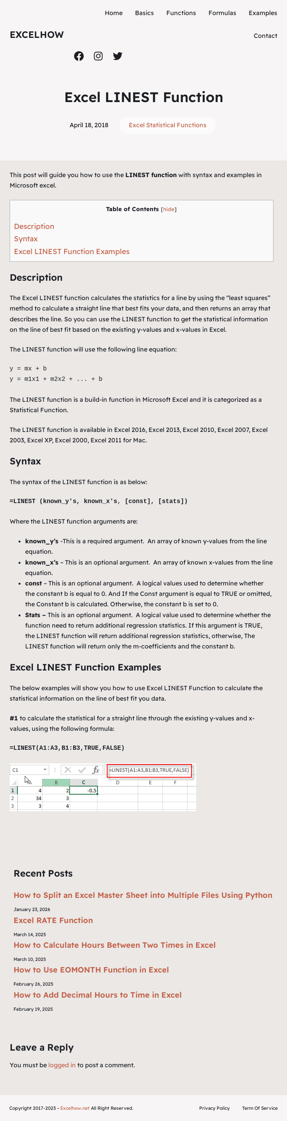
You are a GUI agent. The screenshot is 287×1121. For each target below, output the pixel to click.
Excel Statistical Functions (168, 125)
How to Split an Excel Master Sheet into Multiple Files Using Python (143, 895)
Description (34, 226)
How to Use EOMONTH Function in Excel (91, 969)
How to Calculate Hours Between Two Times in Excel (115, 945)
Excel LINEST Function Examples (72, 251)
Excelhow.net (75, 1108)
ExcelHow (37, 34)
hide (168, 209)
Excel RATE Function (53, 920)
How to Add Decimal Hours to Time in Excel (98, 995)
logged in (62, 1065)
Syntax (26, 238)
